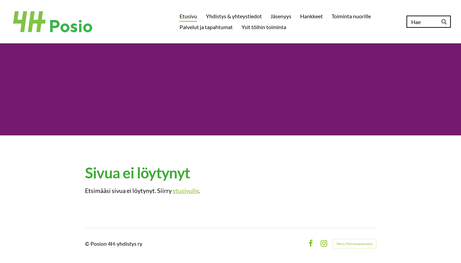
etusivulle (186, 190)
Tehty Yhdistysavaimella (354, 244)
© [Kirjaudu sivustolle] (87, 243)
